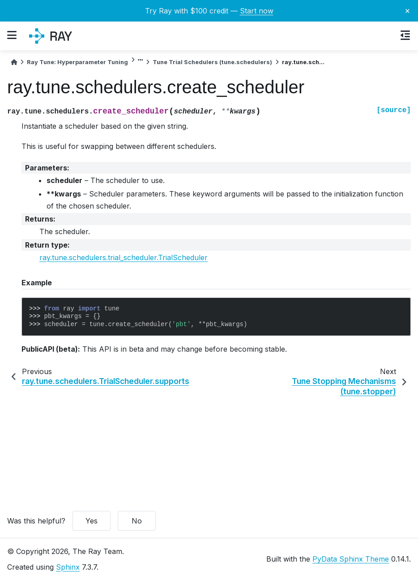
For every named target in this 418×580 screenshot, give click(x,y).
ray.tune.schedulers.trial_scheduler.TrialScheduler (123, 257)
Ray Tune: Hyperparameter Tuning (77, 62)
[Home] (14, 62)
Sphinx (68, 567)
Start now (256, 10)
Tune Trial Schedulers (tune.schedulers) (212, 62)
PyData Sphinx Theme (350, 558)
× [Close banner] (407, 10)
